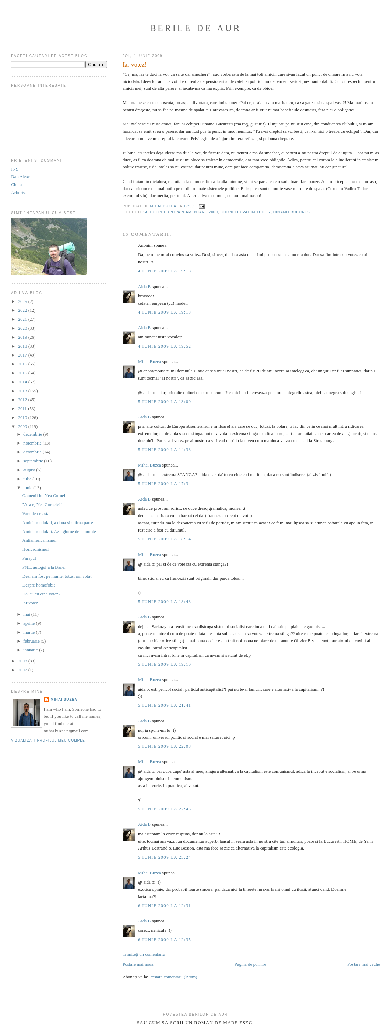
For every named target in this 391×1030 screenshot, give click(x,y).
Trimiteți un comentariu (144, 954)
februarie (32, 641)
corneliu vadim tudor (246, 212)
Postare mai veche (363, 964)
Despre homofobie (38, 585)
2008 (23, 661)
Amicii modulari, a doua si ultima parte (57, 522)
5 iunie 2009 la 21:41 (164, 705)
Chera (16, 184)
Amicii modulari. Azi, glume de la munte (59, 531)
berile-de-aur (195, 28)
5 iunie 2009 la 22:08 (164, 746)
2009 (23, 426)
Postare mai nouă (138, 964)
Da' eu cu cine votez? (41, 593)
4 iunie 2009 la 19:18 (164, 270)
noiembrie (33, 443)
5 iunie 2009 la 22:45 (164, 808)
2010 (23, 417)
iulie (27, 478)
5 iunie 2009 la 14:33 (164, 449)
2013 (23, 390)
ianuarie (31, 650)
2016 (23, 363)
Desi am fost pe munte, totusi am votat (57, 576)
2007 (23, 669)
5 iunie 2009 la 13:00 (164, 401)
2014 (23, 381)
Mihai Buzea (149, 361)
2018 (23, 346)
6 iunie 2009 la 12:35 (164, 939)
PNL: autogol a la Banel (44, 567)
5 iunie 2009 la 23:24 (164, 857)
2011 (23, 408)
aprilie (29, 623)
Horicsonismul (35, 549)
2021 (23, 319)
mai (27, 614)
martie (29, 632)
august (29, 469)
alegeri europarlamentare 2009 (181, 212)
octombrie (33, 451)
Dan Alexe (20, 176)
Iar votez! (31, 602)
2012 (23, 399)
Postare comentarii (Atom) (173, 976)
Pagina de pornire (250, 964)
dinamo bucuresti (293, 212)
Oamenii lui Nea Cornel (43, 495)
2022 (23, 310)
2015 (23, 372)
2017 (23, 355)
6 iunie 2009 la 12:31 (164, 905)
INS (14, 169)
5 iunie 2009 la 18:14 (164, 538)
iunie (28, 487)
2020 (23, 328)
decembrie (33, 434)
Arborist (18, 192)
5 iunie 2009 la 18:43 (164, 601)
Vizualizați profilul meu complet (49, 740)
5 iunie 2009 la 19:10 (164, 664)
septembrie (33, 460)
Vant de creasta (36, 513)
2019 (23, 337)
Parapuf (29, 558)
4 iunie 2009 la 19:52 (164, 346)
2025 (23, 301)
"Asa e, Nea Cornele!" (42, 504)
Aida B (144, 286)
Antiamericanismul (39, 540)
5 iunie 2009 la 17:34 (164, 483)
